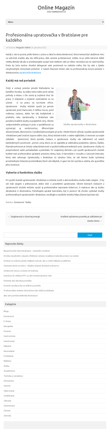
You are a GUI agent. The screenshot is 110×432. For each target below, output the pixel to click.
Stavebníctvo (9, 371)
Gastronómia (9, 336)
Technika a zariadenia (13, 376)
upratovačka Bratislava (30, 72)
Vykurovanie (9, 391)
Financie (7, 331)
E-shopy (7, 321)
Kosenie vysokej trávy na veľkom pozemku (22, 286)
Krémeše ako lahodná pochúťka (18, 281)
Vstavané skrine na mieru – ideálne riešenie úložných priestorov (31, 266)
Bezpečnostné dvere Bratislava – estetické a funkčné (27, 251)
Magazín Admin (23, 47)
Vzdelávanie (9, 396)
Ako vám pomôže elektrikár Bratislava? (21, 295)
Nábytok (7, 346)
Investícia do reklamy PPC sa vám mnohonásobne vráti (28, 276)
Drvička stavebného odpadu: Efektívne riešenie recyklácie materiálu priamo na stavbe (41, 256)
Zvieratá (7, 416)
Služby (28, 202)
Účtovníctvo (9, 381)
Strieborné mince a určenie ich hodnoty (21, 271)
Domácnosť (19, 202)
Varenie (7, 386)
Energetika (8, 326)
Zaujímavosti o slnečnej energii (24, 216)
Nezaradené (9, 351)
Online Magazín (56, 7)
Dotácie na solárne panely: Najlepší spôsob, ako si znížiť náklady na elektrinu (37, 261)
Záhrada (7, 401)
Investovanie (9, 341)
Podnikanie (8, 356)
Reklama (7, 361)
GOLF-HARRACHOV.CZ (56, 12)
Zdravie (7, 410)
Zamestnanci (9, 406)
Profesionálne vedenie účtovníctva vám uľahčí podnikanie (29, 290)
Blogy (6, 311)
